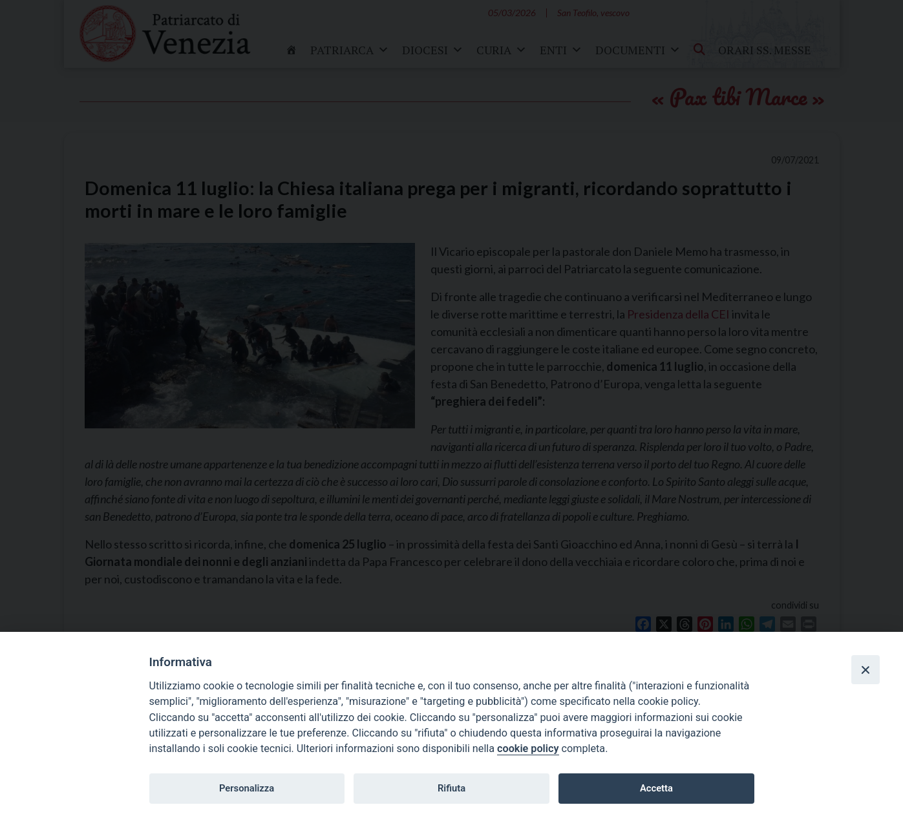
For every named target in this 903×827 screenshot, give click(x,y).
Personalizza (246, 788)
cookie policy (527, 748)
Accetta (656, 788)
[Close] (865, 669)
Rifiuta (451, 788)
